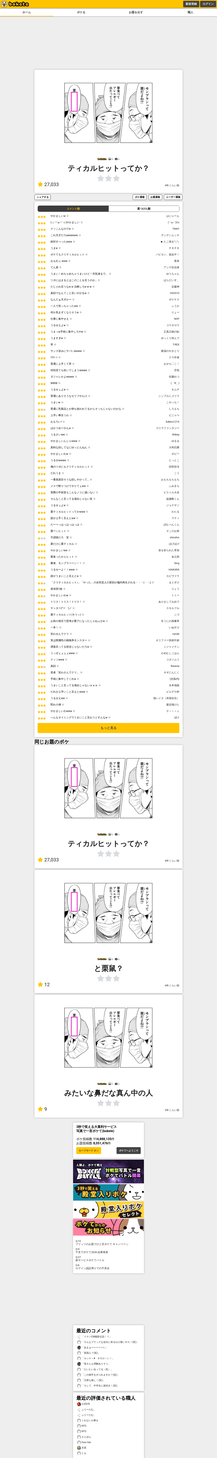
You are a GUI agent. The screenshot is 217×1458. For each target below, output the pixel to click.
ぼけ (176, 717)
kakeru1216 (172, 421)
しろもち (174, 408)
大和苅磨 (174, 447)
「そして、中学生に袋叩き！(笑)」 (98, 1386)
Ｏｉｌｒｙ (172, 711)
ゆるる (175, 440)
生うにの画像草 (170, 621)
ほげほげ (174, 543)
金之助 (175, 556)
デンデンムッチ (170, 235)
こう (176, 473)
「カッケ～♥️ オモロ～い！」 (95, 1358)
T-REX (176, 344)
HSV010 (174, 293)
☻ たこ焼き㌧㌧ (169, 241)
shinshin (174, 537)
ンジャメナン (171, 646)
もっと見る (108, 728)
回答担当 (174, 466)
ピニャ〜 (174, 415)
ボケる (81, 12)
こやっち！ (172, 402)
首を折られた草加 (168, 550)
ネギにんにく (171, 672)
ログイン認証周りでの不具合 (108, 1267)
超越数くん (172, 498)
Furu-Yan (84, 1442)
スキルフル (172, 608)
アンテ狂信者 (171, 267)
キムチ (175, 389)
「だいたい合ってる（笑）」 (95, 1369)
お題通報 (155, 197)
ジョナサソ (172, 505)
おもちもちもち (170, 479)
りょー (175, 312)
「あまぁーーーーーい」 (92, 1347)
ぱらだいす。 (171, 280)
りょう (175, 588)
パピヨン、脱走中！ (167, 254)
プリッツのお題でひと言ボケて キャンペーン (108, 1243)
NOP (176, 318)
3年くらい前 (172, 1110)
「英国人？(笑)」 (88, 1353)
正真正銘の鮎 (171, 331)
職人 (190, 12)
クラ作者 (174, 357)
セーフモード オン (89, 1150)
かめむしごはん (170, 653)
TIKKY (175, 228)
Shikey (175, 434)
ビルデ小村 (172, 691)
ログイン (208, 3)
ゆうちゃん (172, 273)
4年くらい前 (172, 185)
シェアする (43, 197)
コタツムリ (172, 659)
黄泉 (176, 260)
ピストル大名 (171, 492)
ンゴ (176, 614)
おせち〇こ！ (171, 363)
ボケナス (174, 299)
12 (44, 984)
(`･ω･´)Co (173, 222)
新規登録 (191, 3)
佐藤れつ (174, 376)
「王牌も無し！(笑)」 (91, 1380)
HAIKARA (173, 569)
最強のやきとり (170, 350)
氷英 (81, 1448)
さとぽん (84, 1437)
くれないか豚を (87, 1420)
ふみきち (174, 485)
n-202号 (83, 1404)
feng (176, 563)
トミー (175, 595)
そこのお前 (172, 530)
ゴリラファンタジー (167, 428)
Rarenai (175, 666)
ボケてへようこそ (128, 1150)
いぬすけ (174, 627)
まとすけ (174, 582)
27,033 (48, 184)
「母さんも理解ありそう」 (94, 1364)
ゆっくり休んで (170, 338)
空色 (176, 370)
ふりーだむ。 (86, 1410)
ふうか (175, 305)
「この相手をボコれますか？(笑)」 (98, 1375)
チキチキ (174, 248)
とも (81, 1453)
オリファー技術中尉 (167, 640)
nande (175, 633)
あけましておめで (168, 601)
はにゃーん (172, 215)
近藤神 (175, 286)
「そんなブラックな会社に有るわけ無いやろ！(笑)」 (108, 1342)
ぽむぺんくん (171, 524)
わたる (175, 511)
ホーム (26, 12)
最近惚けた (172, 704)
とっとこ (174, 460)
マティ (175, 518)
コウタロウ (172, 325)
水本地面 (174, 685)
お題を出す (136, 12)
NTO (81, 1426)
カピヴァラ (172, 575)
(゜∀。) (175, 383)
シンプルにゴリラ (168, 395)
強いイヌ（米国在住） (166, 698)
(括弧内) (174, 678)
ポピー (175, 453)
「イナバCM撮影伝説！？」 (94, 1337)
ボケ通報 (140, 197)
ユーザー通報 (173, 197)
